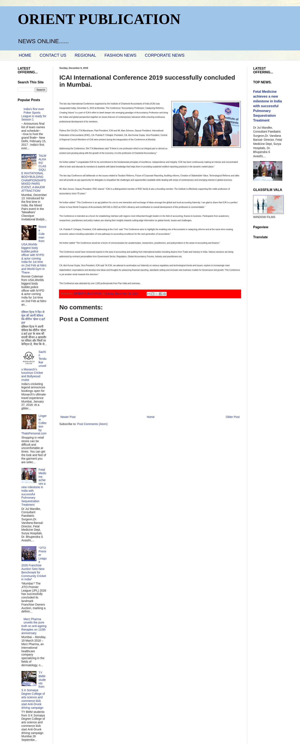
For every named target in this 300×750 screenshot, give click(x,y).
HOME (25, 55)
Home (150, 417)
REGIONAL (85, 55)
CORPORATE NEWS (165, 55)
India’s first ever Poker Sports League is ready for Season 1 (33, 114)
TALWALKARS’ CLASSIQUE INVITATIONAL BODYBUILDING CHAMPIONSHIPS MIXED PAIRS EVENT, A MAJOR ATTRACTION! (33, 173)
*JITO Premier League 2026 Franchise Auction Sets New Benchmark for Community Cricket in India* (34, 563)
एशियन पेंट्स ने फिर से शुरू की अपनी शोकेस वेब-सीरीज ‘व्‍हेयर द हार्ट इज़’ (33, 317)
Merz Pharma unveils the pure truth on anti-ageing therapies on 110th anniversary (34, 626)
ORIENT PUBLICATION (99, 19)
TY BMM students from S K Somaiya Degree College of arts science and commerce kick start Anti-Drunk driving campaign (33, 690)
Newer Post (67, 417)
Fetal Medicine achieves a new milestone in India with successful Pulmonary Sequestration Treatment (33, 487)
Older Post (233, 417)
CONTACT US (53, 55)
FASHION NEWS (120, 55)
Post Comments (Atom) (92, 424)
